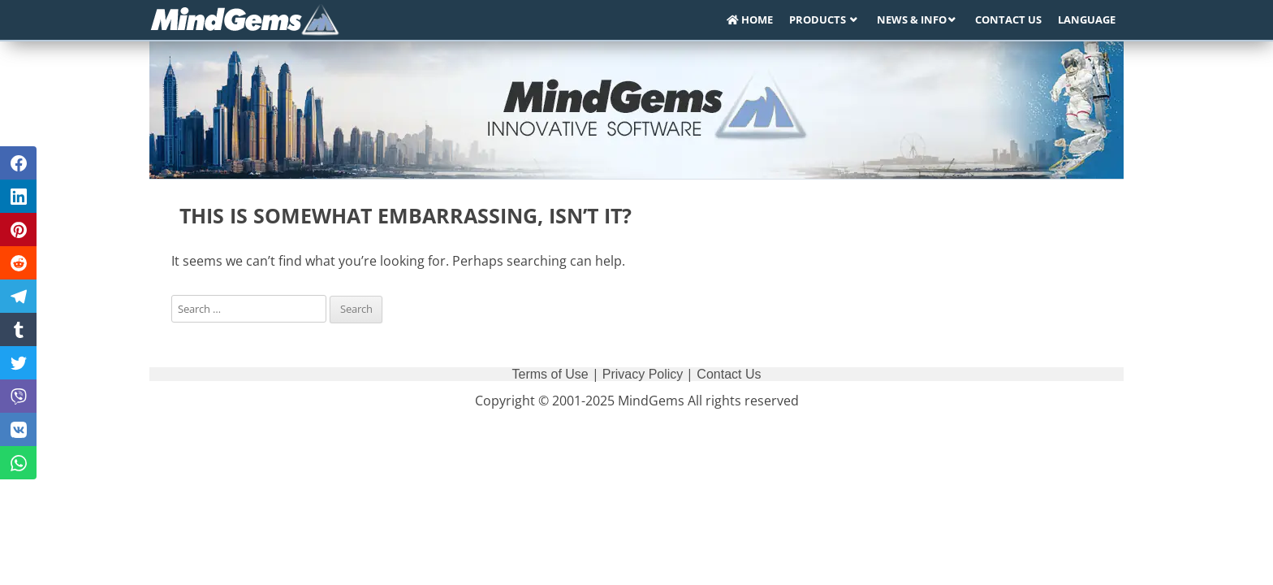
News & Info (912, 19)
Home (750, 19)
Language (1086, 19)
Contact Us (1008, 19)
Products (818, 19)
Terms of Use (550, 374)
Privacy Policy (643, 374)
